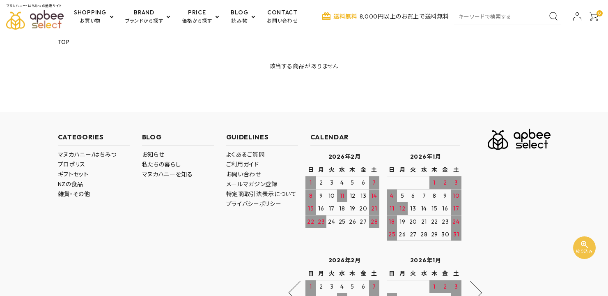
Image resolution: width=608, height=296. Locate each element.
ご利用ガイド (242, 164)
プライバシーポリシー (254, 204)
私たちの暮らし (161, 164)
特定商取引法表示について (261, 194)
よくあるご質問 (245, 154)
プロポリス (72, 164)
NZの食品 (71, 184)
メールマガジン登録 (252, 184)
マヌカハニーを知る (167, 174)
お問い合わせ (243, 174)
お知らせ (153, 154)
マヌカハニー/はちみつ (87, 154)
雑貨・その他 (74, 194)
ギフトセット (73, 174)
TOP (64, 42)
